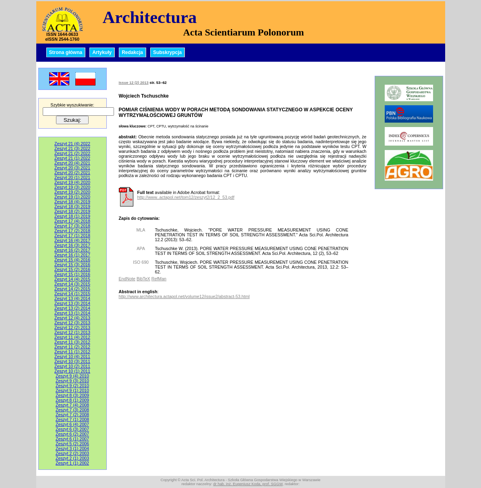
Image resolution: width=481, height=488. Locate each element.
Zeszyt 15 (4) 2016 (72, 259)
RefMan (158, 278)
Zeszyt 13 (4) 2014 (72, 298)
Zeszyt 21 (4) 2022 (72, 143)
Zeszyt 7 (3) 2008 (72, 409)
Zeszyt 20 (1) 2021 (72, 177)
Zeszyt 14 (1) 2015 (72, 293)
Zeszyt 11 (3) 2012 (72, 342)
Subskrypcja (167, 52)
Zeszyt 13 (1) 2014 (72, 313)
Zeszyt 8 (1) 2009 (72, 400)
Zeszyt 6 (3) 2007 (72, 429)
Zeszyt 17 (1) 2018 (72, 235)
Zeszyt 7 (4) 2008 (72, 404)
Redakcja (132, 52)
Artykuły (102, 52)
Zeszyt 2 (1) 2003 (72, 458)
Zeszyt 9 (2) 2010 (72, 385)
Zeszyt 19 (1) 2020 (72, 196)
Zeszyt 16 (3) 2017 (72, 245)
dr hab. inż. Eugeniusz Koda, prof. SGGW (247, 484)
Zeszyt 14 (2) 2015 (72, 288)
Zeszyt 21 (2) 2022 (72, 153)
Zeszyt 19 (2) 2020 (72, 192)
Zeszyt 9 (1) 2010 (72, 390)
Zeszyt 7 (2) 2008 (72, 414)
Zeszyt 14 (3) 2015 (72, 284)
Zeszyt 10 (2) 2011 (72, 366)
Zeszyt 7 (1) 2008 (72, 419)
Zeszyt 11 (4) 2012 (72, 337)
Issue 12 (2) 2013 (134, 83)
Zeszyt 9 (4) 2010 (72, 375)
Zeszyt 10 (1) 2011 (72, 371)
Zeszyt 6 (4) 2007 (72, 424)
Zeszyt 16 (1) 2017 (72, 254)
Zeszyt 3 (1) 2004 (72, 448)
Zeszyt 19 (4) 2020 (72, 182)
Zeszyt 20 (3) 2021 (72, 167)
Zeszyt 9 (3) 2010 (72, 380)
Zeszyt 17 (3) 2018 (72, 225)
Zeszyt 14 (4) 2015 (72, 279)
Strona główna (66, 52)
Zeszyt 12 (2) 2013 (72, 327)
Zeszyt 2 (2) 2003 (72, 453)
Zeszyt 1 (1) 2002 (72, 463)
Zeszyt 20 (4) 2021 (72, 163)
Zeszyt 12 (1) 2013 (72, 332)
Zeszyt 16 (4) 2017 (72, 240)
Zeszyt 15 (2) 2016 (72, 269)
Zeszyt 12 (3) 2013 (72, 322)
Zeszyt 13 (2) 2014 (72, 308)
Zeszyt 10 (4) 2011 (72, 356)
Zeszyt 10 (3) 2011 (72, 361)
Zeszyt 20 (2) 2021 (72, 172)
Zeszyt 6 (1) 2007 (72, 438)
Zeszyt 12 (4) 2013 (72, 317)
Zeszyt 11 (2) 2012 (72, 346)
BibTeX (143, 278)
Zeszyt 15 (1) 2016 (72, 274)
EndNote (127, 278)
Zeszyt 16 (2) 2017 (72, 250)
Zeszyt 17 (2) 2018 (72, 230)
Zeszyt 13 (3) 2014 (72, 303)
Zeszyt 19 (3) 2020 (72, 187)
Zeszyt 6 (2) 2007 (72, 434)
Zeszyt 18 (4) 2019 (72, 201)
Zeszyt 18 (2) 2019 (72, 211)
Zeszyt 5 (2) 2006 (72, 443)
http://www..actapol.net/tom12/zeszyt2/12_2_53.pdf (185, 197)
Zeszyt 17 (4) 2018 (72, 221)
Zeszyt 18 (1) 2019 (72, 216)
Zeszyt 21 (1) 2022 (72, 158)
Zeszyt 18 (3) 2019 (72, 206)
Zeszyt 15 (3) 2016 (72, 264)
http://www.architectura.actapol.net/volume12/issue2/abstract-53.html (184, 296)
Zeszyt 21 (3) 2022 (72, 148)
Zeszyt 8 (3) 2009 (72, 395)
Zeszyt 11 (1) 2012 (72, 351)
